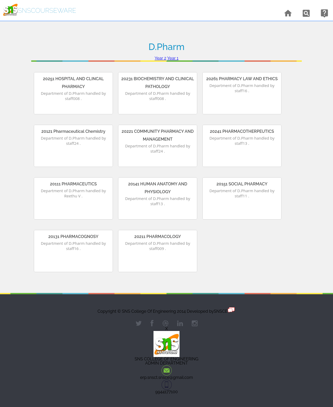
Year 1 (172, 58)
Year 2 (160, 58)
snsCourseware (47, 10)
